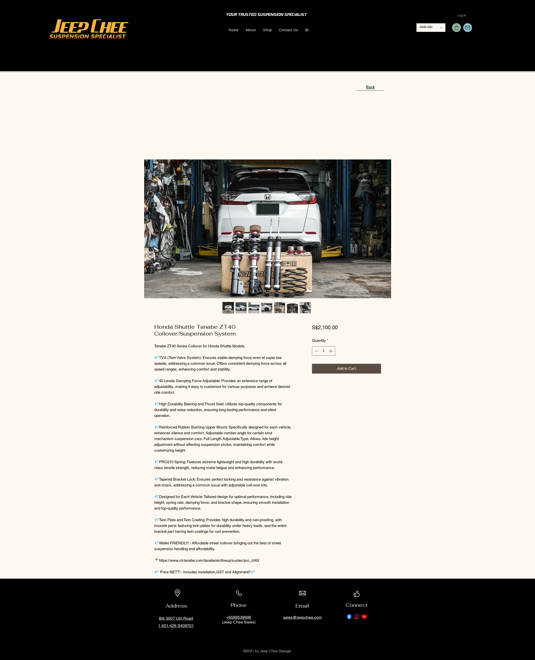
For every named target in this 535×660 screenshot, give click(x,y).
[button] (431, 27)
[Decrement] (316, 351)
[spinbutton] (324, 351)
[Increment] (331, 351)
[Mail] (467, 27)
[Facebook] (349, 616)
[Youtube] (364, 616)
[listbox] (431, 27)
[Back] (370, 87)
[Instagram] (357, 616)
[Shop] (456, 27)
